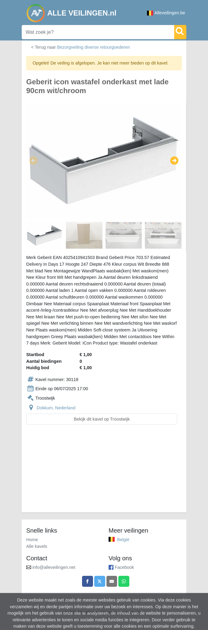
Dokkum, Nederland (56, 407)
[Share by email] (111, 581)
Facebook (124, 567)
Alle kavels (36, 546)
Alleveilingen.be (166, 13)
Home (32, 539)
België (123, 539)
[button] (33, 160)
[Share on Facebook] (87, 581)
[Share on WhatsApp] (123, 581)
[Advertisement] (104, 472)
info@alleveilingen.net (53, 567)
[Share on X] (99, 581)
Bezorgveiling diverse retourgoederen (93, 47)
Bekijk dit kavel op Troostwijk (102, 419)
